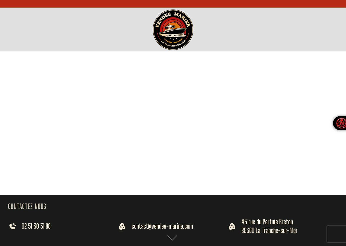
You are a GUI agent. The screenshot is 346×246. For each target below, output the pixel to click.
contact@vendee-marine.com (162, 226)
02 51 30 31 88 (36, 226)
